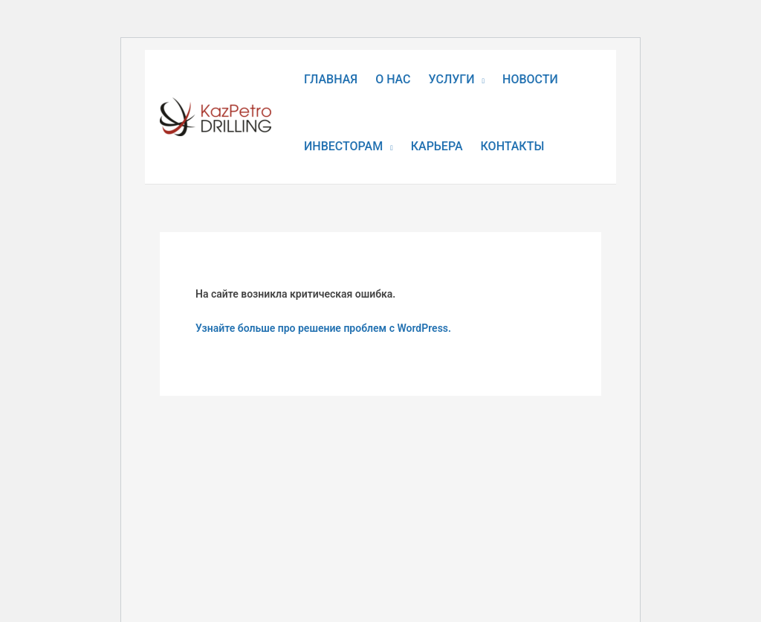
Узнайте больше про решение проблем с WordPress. (323, 328)
